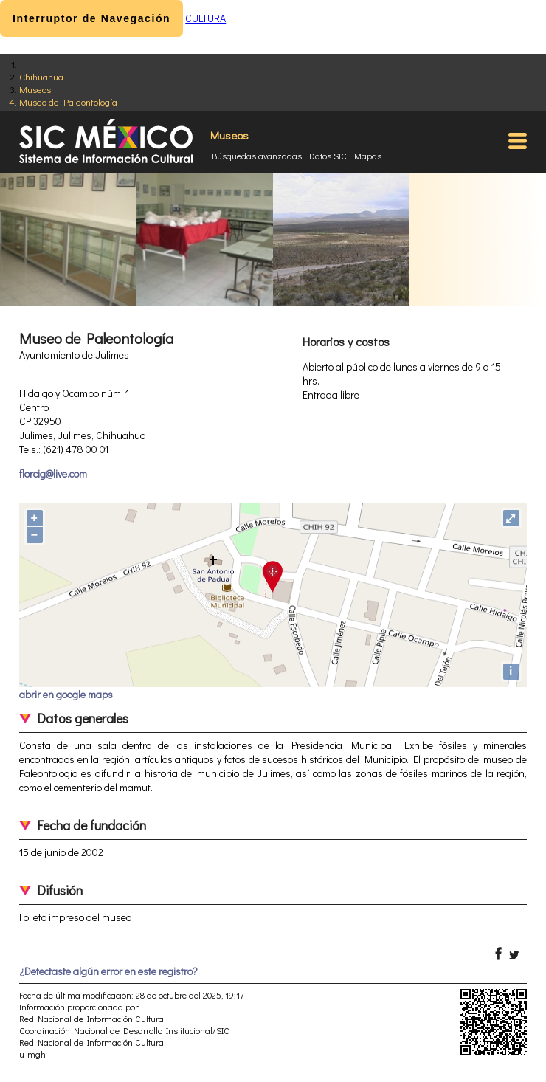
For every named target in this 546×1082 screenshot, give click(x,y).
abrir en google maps (66, 694)
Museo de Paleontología (68, 101)
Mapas (367, 156)
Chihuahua (41, 76)
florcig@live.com (53, 473)
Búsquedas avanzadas (257, 156)
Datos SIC (328, 156)
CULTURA (205, 18)
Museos (35, 89)
